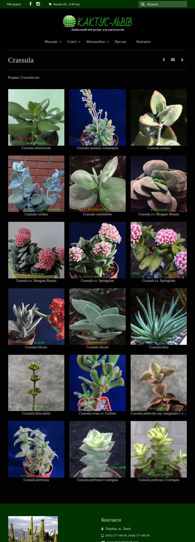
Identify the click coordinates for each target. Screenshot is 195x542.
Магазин (51, 42)
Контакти (143, 42)
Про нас (121, 42)
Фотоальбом (95, 42)
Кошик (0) (64, 4)
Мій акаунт (14, 4)
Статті (71, 42)
